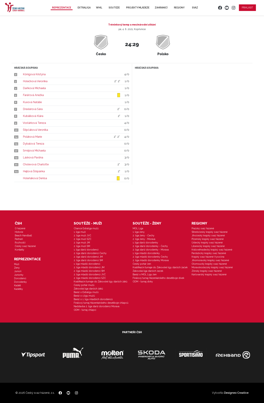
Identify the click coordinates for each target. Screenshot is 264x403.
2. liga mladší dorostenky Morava (151, 260)
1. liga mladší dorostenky (146, 253)
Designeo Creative (236, 392)
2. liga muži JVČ (82, 235)
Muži (16, 264)
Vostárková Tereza (34, 122)
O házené (20, 228)
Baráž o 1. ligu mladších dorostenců (93, 299)
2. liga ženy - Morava (144, 239)
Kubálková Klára (33, 116)
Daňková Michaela (34, 88)
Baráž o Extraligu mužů (86, 292)
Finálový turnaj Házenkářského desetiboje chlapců (101, 302)
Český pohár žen (142, 263)
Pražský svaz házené (203, 228)
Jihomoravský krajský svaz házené (210, 260)
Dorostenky (20, 282)
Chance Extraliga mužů (86, 228)
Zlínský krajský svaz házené (207, 271)
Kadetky (18, 289)
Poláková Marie (32, 136)
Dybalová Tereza (33, 143)
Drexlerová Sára (33, 109)
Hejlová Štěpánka (34, 171)
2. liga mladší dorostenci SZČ (90, 278)
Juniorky (18, 274)
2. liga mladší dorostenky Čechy (150, 256)
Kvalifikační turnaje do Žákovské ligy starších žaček (160, 267)
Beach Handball (23, 235)
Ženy (17, 267)
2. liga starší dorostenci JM (88, 256)
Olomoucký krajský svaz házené (209, 263)
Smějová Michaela (34, 150)
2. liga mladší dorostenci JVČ (90, 274)
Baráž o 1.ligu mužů (84, 295)
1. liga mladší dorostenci (87, 263)
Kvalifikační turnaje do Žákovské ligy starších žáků (100, 281)
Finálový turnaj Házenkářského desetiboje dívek (158, 278)
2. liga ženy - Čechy (143, 235)
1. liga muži (80, 232)
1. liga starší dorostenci (86, 249)
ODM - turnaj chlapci (85, 310)
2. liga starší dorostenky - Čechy (150, 246)
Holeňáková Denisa (35, 178)
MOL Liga (138, 228)
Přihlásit (247, 7)
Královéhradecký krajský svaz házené (212, 249)
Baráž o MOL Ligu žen (145, 274)
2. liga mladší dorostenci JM (89, 267)
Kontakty (19, 249)
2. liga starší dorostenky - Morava (151, 249)
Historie (19, 232)
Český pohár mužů (84, 285)
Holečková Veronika (35, 81)
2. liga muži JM (82, 242)
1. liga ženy (139, 232)
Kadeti (17, 285)
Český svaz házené (25, 246)
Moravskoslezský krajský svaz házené (212, 267)
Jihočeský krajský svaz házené (208, 235)
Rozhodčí (20, 242)
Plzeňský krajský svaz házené (208, 239)
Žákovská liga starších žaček (148, 271)
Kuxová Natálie (32, 102)
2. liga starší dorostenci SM (88, 260)
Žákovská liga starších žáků (88, 288)
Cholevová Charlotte (36, 164)
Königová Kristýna (34, 74)
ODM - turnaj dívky (143, 281)
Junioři (17, 271)
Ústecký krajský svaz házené (207, 242)
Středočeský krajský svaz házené (209, 232)
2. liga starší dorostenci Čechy (90, 253)
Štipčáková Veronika (35, 129)
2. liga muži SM (82, 246)
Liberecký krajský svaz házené (208, 246)
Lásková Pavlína (33, 157)
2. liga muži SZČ (82, 239)
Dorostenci (20, 278)
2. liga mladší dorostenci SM (89, 271)
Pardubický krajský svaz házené (209, 253)
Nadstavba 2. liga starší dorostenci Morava (96, 306)
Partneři (19, 239)
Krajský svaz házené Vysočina (208, 256)
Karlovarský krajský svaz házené (209, 274)
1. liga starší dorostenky (145, 242)
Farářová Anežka (33, 95)
